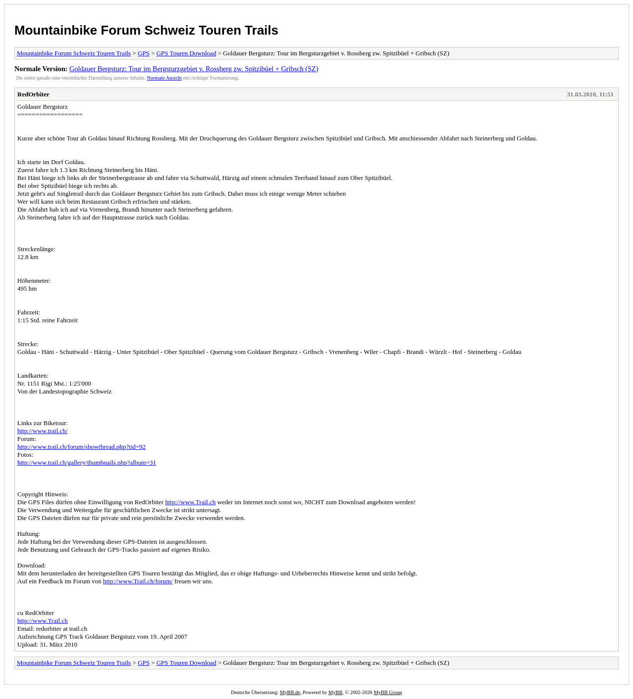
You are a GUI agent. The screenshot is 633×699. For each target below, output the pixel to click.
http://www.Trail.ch (190, 502)
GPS (144, 53)
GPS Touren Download (186, 53)
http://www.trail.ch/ (42, 431)
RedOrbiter (33, 94)
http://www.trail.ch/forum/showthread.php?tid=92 (81, 446)
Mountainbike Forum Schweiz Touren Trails (146, 30)
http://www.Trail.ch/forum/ (138, 581)
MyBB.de (290, 692)
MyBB (335, 692)
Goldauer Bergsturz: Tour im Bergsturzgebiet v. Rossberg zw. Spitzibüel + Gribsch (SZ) (193, 69)
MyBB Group (388, 692)
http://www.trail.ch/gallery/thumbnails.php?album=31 (86, 462)
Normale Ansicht (164, 78)
